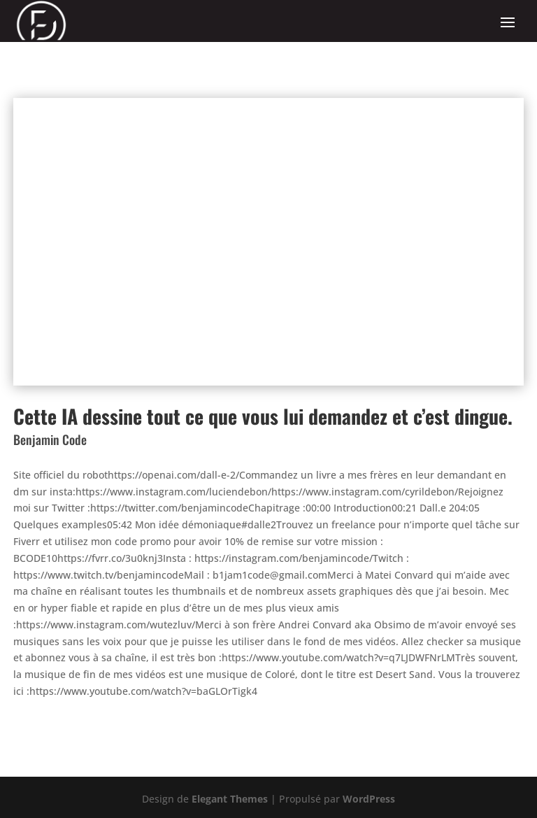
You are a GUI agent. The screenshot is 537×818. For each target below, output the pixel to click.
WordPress (369, 798)
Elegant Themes (230, 798)
